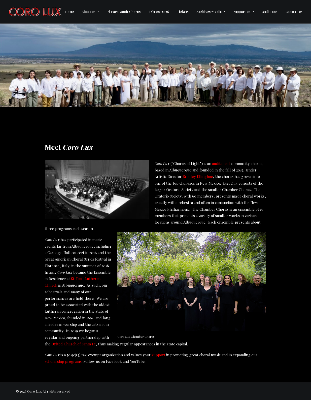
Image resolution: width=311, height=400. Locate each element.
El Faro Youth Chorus (124, 12)
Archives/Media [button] (211, 12)
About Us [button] (90, 12)
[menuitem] (69, 11)
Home (69, 12)
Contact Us (294, 12)
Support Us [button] (244, 12)
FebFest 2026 (159, 12)
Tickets (183, 12)
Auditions (269, 12)
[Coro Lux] (35, 12)
